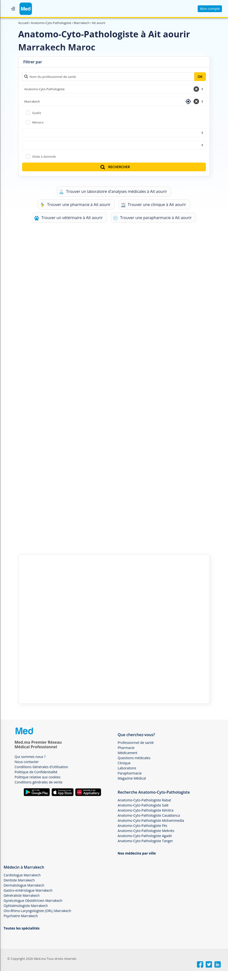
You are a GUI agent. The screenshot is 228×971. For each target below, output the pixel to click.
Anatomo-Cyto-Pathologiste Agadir (145, 835)
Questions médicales (134, 758)
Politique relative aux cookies (37, 777)
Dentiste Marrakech (19, 880)
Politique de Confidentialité (36, 772)
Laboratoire (127, 768)
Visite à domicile (44, 156)
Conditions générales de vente (38, 782)
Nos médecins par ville (137, 853)
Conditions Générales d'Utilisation (41, 767)
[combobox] (114, 89)
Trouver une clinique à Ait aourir (153, 204)
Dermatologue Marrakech (24, 885)
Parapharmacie (130, 773)
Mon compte (210, 8)
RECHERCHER (114, 167)
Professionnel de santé (136, 742)
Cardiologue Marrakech (22, 875)
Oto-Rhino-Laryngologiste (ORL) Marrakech (37, 910)
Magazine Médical (132, 778)
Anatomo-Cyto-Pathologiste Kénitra (145, 810)
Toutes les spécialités (22, 928)
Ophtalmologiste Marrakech (26, 905)
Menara (37, 122)
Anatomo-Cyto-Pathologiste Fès (142, 825)
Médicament (127, 752)
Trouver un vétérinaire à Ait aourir (68, 218)
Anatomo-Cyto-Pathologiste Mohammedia (151, 820)
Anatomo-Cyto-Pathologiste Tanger (145, 841)
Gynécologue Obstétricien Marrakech (33, 900)
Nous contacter (27, 761)
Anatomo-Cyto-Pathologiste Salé (143, 805)
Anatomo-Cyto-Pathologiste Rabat (144, 800)
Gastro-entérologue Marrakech (28, 890)
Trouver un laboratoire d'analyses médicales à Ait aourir (113, 191)
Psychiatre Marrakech (21, 915)
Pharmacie (126, 747)
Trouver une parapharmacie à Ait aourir (152, 218)
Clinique (124, 763)
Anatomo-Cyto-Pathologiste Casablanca (149, 815)
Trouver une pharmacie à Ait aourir (75, 204)
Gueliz (36, 113)
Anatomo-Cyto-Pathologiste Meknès (146, 830)
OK (200, 76)
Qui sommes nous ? (30, 756)
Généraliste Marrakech (22, 895)
